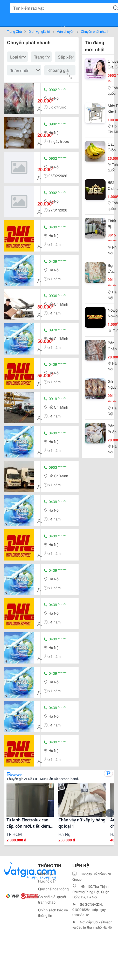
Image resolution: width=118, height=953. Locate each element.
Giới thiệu (46, 873)
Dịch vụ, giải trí (39, 31)
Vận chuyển (65, 31)
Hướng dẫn (47, 881)
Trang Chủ (14, 31)
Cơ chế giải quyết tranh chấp (52, 899)
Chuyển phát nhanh (95, 31)
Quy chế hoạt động (53, 888)
